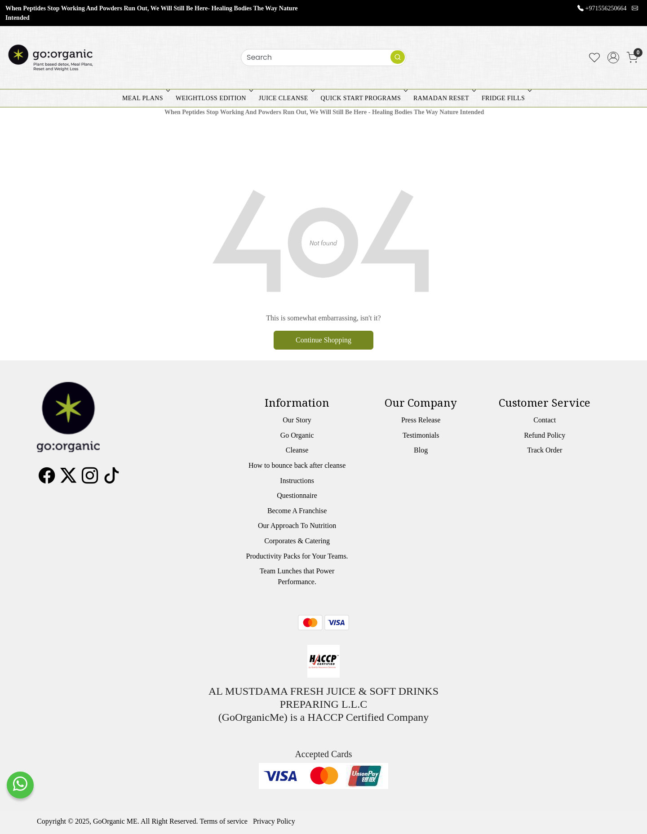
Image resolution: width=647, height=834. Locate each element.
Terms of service (224, 821)
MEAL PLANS (145, 98)
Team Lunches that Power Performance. (297, 576)
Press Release (421, 420)
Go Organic (297, 435)
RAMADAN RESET (443, 98)
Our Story (297, 420)
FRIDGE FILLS (506, 98)
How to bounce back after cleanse (297, 465)
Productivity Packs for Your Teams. (297, 556)
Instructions (297, 480)
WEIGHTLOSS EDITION (213, 98)
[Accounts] (613, 57)
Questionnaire (297, 495)
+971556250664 (606, 8)
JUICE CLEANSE (286, 98)
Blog (421, 450)
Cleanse (297, 450)
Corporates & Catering (297, 541)
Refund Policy (544, 435)
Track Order (544, 450)
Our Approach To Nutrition (297, 525)
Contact (544, 420)
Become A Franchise (297, 511)
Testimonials (421, 435)
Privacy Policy (274, 821)
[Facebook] (47, 478)
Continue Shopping (323, 340)
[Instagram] (90, 478)
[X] (68, 478)
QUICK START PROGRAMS (363, 98)
